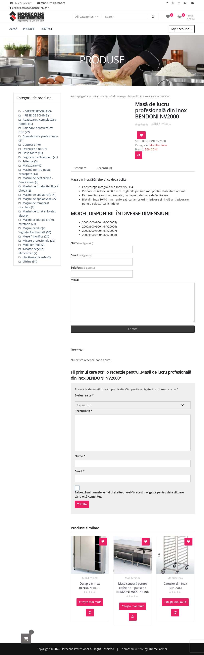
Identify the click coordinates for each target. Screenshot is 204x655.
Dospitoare (30, 153)
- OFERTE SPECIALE (35, 111)
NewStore (137, 649)
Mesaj (75, 280)
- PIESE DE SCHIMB (35, 115)
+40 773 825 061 (21, 3)
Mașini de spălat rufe (37, 195)
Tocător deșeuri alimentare (31, 251)
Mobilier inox (96, 96)
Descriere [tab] (80, 168)
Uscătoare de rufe (35, 257)
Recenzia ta (83, 411)
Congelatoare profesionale (40, 136)
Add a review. (162, 124)
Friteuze (28, 161)
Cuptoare (29, 144)
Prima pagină (78, 96)
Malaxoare (30, 165)
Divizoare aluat (33, 149)
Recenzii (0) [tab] (104, 168)
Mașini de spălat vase (37, 199)
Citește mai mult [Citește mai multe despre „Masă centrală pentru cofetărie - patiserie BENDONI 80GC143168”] (133, 606)
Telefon (83, 267)
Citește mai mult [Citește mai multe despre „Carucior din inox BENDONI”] (175, 602)
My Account (180, 29)
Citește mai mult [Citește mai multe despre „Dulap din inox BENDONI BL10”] (90, 602)
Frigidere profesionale (37, 157)
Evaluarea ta (84, 395)
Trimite (132, 329)
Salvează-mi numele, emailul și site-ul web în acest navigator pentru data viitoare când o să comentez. (129, 494)
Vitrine (27, 261)
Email (81, 255)
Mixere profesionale (36, 240)
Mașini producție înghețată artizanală (32, 230)
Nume (82, 243)
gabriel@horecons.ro (51, 3)
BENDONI (151, 149)
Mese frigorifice (33, 236)
